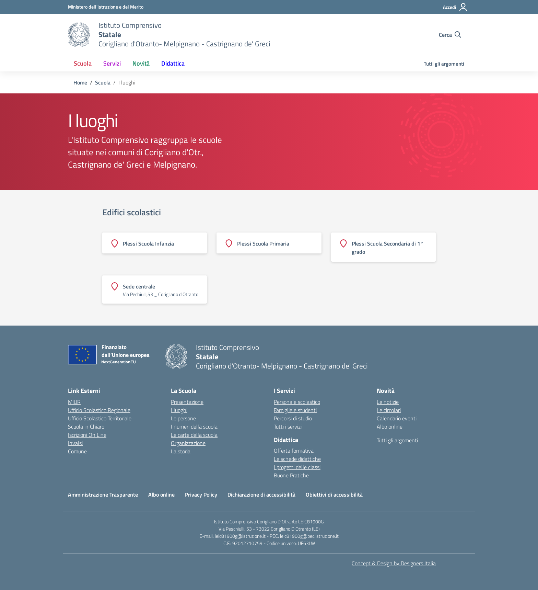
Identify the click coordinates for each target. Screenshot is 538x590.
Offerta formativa (294, 450)
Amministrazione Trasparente (103, 494)
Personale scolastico (297, 402)
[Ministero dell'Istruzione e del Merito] (105, 6)
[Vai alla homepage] (79, 34)
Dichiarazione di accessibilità (261, 494)
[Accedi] (455, 7)
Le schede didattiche (297, 459)
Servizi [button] (112, 63)
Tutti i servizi (288, 426)
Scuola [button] (83, 63)
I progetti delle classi (297, 467)
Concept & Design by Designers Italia (394, 563)
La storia (180, 451)
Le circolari (389, 410)
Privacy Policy (201, 494)
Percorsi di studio (293, 418)
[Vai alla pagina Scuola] (102, 82)
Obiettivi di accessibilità (334, 494)
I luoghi (179, 410)
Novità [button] (141, 63)
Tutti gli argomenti (444, 64)
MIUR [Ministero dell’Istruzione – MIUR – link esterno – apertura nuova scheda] (74, 402)
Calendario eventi (397, 418)
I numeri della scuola (194, 426)
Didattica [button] (173, 63)
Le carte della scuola (194, 435)
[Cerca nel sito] (450, 34)
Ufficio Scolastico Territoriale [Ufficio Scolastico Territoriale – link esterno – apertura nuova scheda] (99, 418)
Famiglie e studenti (295, 410)
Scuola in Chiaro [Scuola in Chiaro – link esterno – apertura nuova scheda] (86, 426)
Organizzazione (188, 443)
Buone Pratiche (291, 475)
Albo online (389, 426)
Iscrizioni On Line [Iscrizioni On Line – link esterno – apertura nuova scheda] (87, 435)
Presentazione (187, 402)
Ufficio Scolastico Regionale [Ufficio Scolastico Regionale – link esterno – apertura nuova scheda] (99, 410)
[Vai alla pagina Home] (80, 82)
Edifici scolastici (131, 212)
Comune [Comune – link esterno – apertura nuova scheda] (77, 451)
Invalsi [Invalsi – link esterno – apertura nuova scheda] (75, 443)
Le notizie (388, 402)
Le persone (183, 418)
